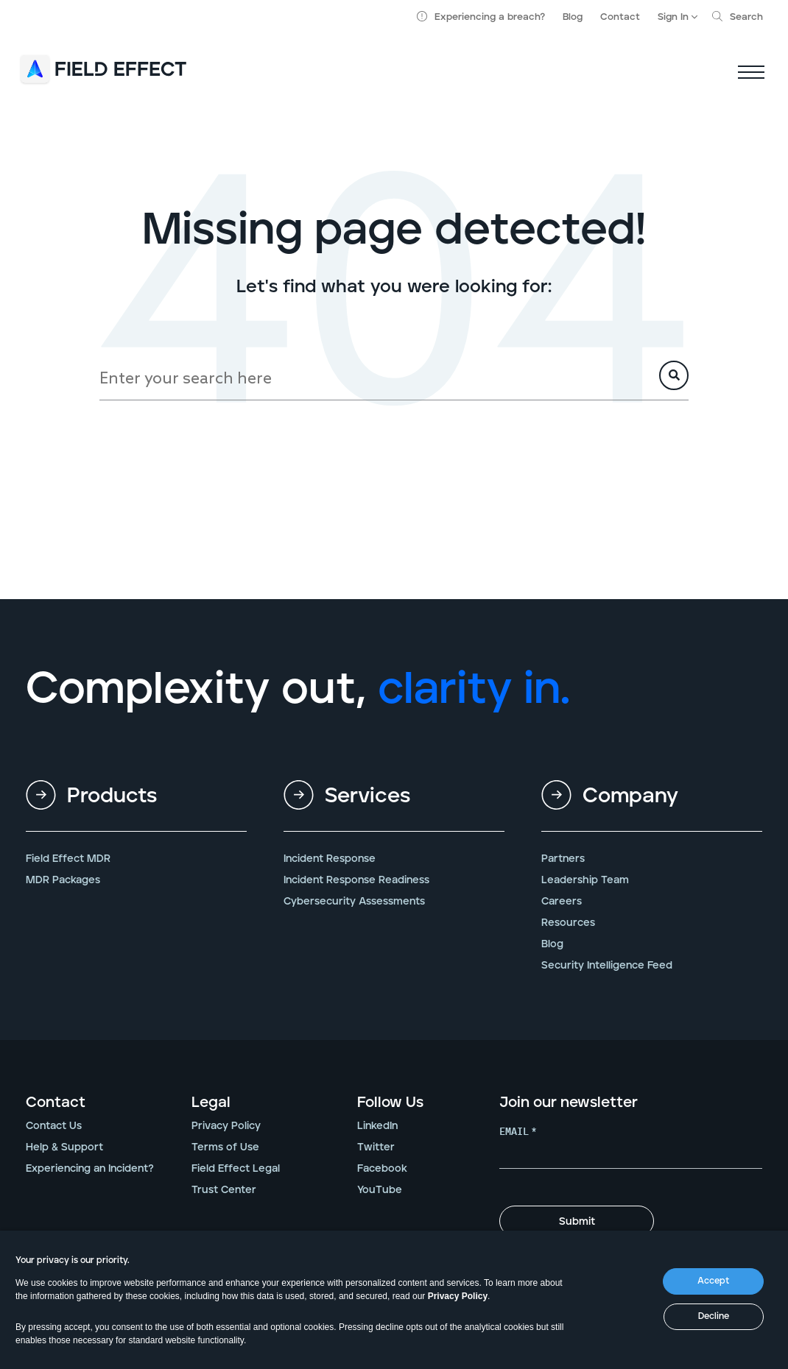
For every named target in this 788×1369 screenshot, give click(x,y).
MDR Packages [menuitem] (63, 880)
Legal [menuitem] (211, 1102)
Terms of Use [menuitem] (225, 1147)
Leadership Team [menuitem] (585, 880)
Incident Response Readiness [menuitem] (356, 880)
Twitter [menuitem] (376, 1147)
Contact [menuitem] (55, 1102)
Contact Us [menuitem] (54, 1126)
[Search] (394, 377)
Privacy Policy (458, 1296)
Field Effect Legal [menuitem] (235, 1169)
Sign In (673, 17)
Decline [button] (713, 1316)
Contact (620, 17)
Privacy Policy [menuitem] (226, 1126)
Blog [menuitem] (552, 944)
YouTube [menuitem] (379, 1190)
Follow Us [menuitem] (390, 1102)
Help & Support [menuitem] (64, 1147)
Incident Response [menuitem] (330, 859)
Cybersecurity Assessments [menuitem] (354, 901)
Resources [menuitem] (568, 923)
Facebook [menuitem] (382, 1169)
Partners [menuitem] (563, 859)
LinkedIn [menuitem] (377, 1126)
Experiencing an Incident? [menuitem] (90, 1169)
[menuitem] (136, 808)
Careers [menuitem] (561, 901)
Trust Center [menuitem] (223, 1190)
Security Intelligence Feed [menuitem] (606, 966)
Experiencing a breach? (481, 17)
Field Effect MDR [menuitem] (68, 859)
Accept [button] (713, 1281)
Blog (573, 17)
